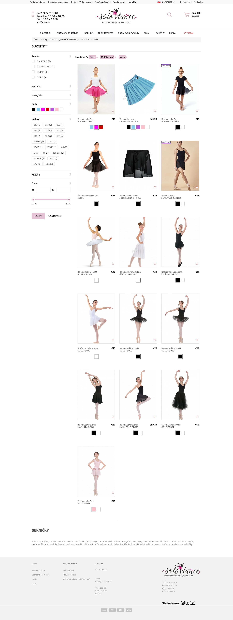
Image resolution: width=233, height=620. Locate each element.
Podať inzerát (118, 2)
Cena (92, 57)
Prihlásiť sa (198, 2)
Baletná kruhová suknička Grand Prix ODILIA (128, 120)
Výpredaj (186, 33)
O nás (73, 2)
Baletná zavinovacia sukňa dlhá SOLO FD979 (87, 426)
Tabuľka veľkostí (102, 2)
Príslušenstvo (105, 33)
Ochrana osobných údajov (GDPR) (76, 579)
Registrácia (185, 2)
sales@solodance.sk (103, 582)
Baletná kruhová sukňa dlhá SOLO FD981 (130, 273)
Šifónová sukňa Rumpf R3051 (88, 196)
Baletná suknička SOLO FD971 (85, 502)
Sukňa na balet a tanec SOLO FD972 (88, 349)
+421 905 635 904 (47, 13)
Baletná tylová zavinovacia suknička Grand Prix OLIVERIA (171, 196)
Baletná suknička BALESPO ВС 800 (170, 120)
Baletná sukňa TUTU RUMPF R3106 (87, 273)
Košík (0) (196, 13)
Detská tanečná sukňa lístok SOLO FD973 (171, 273)
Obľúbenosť (107, 57)
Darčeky (160, 33)
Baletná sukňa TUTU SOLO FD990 (129, 349)
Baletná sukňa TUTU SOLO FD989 (171, 349)
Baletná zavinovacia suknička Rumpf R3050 (130, 196)
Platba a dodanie (37, 2)
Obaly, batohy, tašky (128, 33)
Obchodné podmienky (58, 2)
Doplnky (88, 33)
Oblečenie (46, 33)
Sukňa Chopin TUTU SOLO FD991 (171, 426)
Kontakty (132, 2)
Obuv (147, 33)
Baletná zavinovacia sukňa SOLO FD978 (128, 426)
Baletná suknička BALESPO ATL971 (86, 120)
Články (34, 579)
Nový (122, 57)
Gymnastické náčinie (68, 33)
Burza (172, 33)
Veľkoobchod (85, 2)
